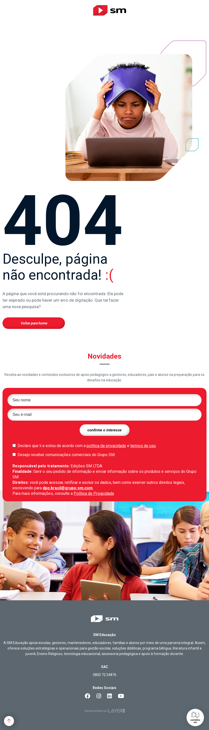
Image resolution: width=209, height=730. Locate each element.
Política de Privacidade (94, 493)
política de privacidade (106, 445)
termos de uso (143, 445)
